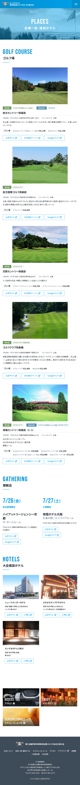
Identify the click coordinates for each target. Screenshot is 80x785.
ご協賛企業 (36, 754)
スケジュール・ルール (13, 722)
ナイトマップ (48, 703)
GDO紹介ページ (30, 137)
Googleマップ (53, 137)
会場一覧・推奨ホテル (22, 751)
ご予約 (26, 614)
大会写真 (45, 754)
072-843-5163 (34, 773)
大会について (8, 751)
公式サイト (10, 137)
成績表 (73, 751)
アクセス (8, 703)
